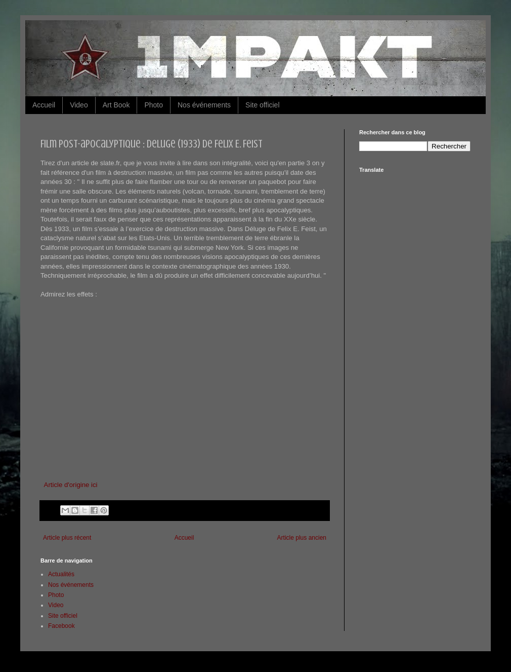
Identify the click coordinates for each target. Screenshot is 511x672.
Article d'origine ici (71, 485)
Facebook (61, 625)
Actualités (61, 574)
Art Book (116, 105)
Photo (153, 105)
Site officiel (262, 105)
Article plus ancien (301, 537)
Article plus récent (67, 537)
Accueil (43, 105)
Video (79, 105)
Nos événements (204, 105)
